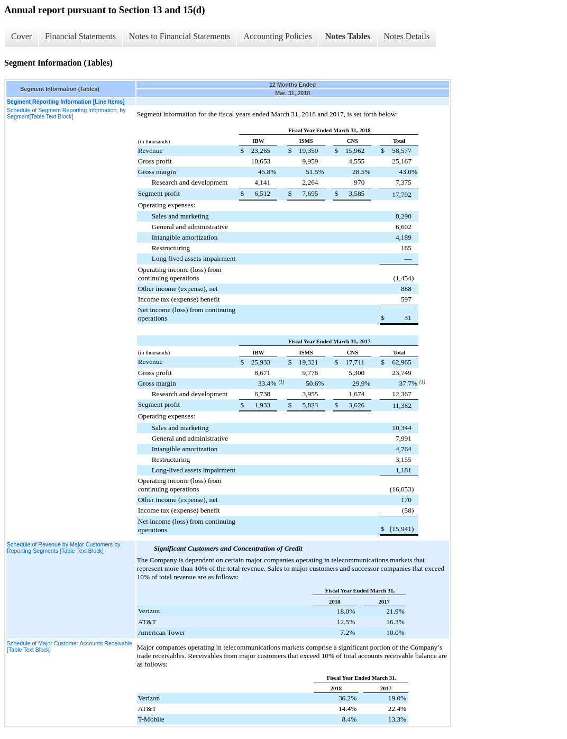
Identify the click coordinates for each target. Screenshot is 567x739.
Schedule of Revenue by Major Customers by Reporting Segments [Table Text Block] (63, 547)
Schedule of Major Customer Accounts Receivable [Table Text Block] (69, 646)
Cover (21, 36)
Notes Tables (348, 36)
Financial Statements (80, 36)
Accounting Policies (277, 36)
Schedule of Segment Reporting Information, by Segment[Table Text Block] (66, 113)
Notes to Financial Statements (180, 36)
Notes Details (407, 36)
